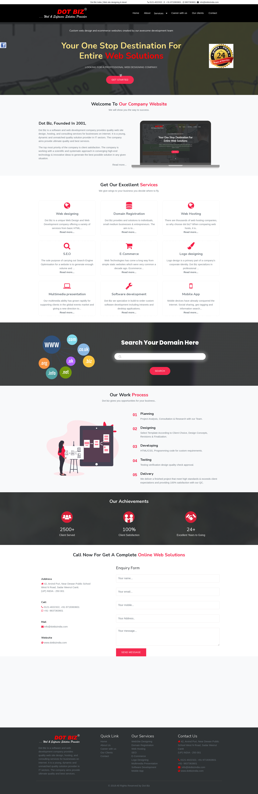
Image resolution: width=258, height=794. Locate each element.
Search (160, 371)
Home (136, 13)
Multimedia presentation (67, 294)
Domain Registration (129, 214)
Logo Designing (140, 759)
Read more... (119, 164)
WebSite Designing (142, 741)
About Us (106, 745)
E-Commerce (129, 254)
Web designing (67, 214)
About (147, 13)
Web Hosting (191, 214)
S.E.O (67, 254)
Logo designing (191, 254)
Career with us (179, 13)
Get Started (119, 79)
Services (158, 13)
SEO (134, 752)
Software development (129, 294)
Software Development (144, 767)
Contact (213, 13)
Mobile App (191, 294)
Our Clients (107, 752)
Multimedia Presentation (145, 763)
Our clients (198, 13)
